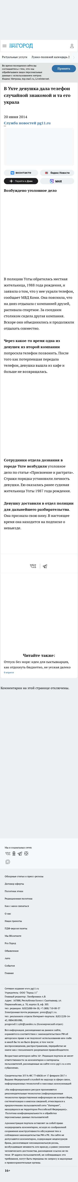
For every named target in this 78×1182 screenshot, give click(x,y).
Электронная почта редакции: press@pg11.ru (31, 1012)
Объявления (11, 950)
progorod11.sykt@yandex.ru (20, 1024)
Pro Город (10, 943)
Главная (9, 973)
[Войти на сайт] (72, 46)
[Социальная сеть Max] (57, 181)
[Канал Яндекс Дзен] (21, 181)
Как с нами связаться (17, 905)
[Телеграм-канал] (20, 853)
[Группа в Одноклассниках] (14, 853)
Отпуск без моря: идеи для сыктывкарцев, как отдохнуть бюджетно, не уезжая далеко (39, 667)
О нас (8, 913)
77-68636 (38, 1075)
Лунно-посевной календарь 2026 (53, 57)
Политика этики (14, 891)
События (10, 965)
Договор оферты (14, 883)
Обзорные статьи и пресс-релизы (24, 876)
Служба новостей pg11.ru (27, 123)
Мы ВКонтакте (13, 935)
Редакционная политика (18, 898)
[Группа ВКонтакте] (21, 173)
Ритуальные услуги (14, 57)
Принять (64, 68)
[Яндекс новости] (57, 173)
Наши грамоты (13, 921)
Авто (7, 958)
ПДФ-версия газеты (16, 928)
